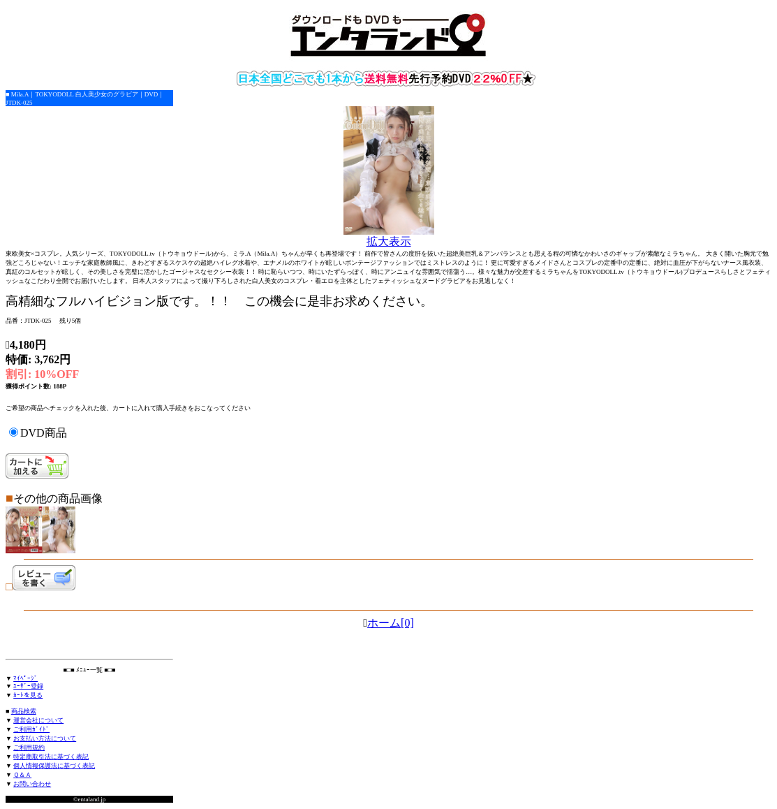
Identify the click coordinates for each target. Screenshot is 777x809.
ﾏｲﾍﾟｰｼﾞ (25, 678)
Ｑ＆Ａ (22, 774)
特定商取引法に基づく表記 (51, 756)
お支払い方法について (44, 738)
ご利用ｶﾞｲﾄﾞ (31, 729)
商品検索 (23, 711)
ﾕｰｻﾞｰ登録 (28, 686)
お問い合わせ (32, 783)
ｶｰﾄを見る (28, 695)
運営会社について (38, 720)
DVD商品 (43, 433)
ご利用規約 (29, 747)
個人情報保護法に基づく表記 (54, 765)
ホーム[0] (390, 623)
